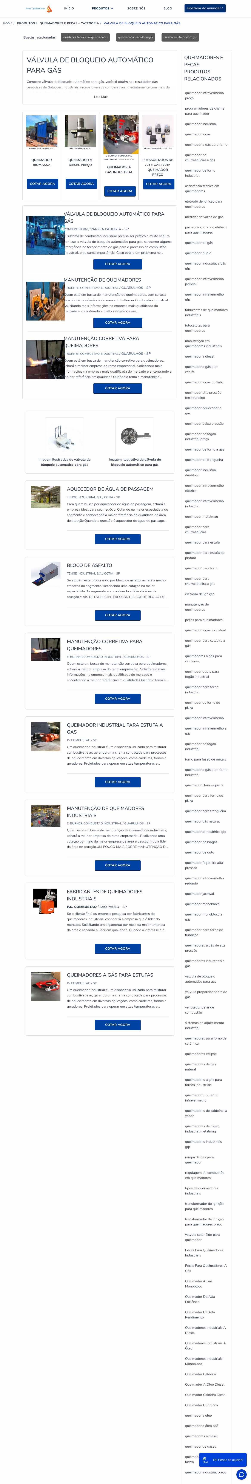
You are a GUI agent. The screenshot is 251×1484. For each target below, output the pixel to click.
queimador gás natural (202, 821)
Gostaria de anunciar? (205, 8)
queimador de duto (199, 852)
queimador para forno (202, 568)
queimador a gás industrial (205, 630)
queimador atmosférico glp (180, 37)
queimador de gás (199, 242)
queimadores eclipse (201, 1054)
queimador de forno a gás (205, 449)
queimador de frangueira (204, 459)
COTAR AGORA (42, 183)
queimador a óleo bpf (201, 1426)
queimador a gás (198, 134)
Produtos (100, 9)
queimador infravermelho (204, 718)
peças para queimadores (204, 620)
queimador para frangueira (205, 811)
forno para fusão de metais (205, 759)
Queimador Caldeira (200, 1374)
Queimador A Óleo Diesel (205, 1384)
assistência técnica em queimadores (85, 37)
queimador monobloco (202, 904)
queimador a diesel (199, 356)
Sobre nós (136, 9)
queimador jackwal (199, 893)
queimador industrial (201, 124)
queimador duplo (198, 253)
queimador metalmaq (201, 516)
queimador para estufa (202, 542)
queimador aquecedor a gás (135, 37)
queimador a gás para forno (206, 144)
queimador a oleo (198, 1415)
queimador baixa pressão (204, 423)
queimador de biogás (201, 842)
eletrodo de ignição (200, 594)
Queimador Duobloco (201, 1405)
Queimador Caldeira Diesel (205, 1395)
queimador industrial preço (205, 1472)
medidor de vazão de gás (204, 217)
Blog (167, 9)
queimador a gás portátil (204, 382)
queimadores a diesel (201, 1436)
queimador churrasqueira (204, 785)
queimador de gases (200, 1446)
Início (69, 9)
